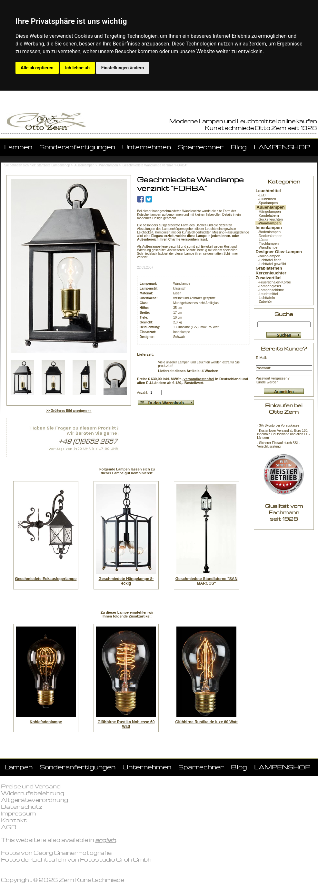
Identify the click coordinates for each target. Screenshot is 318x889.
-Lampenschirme (269, 290)
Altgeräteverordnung (34, 799)
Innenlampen (268, 227)
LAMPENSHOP (282, 147)
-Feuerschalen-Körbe (273, 282)
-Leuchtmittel (266, 294)
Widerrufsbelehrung (32, 793)
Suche (283, 314)
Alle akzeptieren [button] (37, 67)
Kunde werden (266, 382)
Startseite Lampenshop (53, 165)
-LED (260, 195)
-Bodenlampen (268, 232)
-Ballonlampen (267, 256)
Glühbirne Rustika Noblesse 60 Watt (126, 724)
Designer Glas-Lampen (278, 251)
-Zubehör (263, 301)
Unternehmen (146, 147)
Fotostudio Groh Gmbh (116, 859)
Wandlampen (108, 165)
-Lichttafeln (265, 298)
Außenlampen (84, 165)
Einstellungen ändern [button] (122, 67)
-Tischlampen (267, 243)
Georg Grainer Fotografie (73, 852)
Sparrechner (201, 147)
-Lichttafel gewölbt (270, 264)
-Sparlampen (266, 203)
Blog (239, 147)
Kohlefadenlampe (46, 722)
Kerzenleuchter (270, 273)
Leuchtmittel (268, 190)
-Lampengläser (268, 286)
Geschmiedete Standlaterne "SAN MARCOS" (206, 581)
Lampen (18, 147)
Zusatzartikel (268, 277)
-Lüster (261, 240)
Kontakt (14, 820)
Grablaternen (268, 268)
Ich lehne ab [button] (77, 67)
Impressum (18, 813)
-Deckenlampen (268, 236)
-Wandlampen (267, 247)
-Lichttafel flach (268, 260)
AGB (8, 827)
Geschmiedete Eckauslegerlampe (46, 579)
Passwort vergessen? (272, 378)
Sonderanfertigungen (77, 147)
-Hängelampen (268, 211)
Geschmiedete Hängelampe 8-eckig (126, 581)
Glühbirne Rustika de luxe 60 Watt (206, 722)
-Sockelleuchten (269, 219)
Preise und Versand (31, 786)
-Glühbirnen (265, 199)
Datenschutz (22, 806)
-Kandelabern (267, 215)
